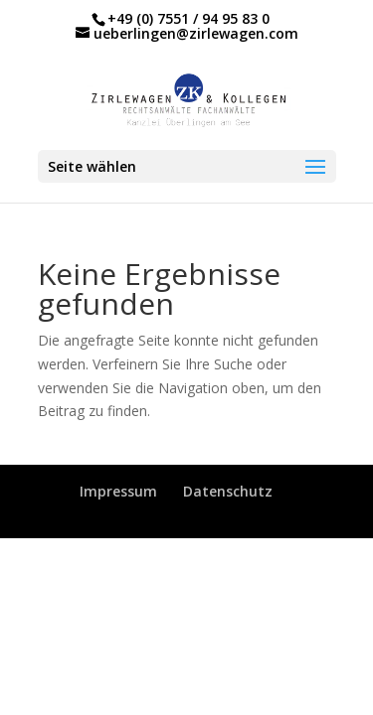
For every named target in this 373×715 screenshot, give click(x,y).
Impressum (118, 491)
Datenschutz (228, 491)
